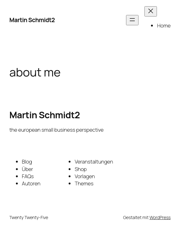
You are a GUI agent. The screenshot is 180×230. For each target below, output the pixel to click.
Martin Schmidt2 (32, 20)
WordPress (160, 217)
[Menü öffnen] (132, 20)
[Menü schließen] (150, 11)
